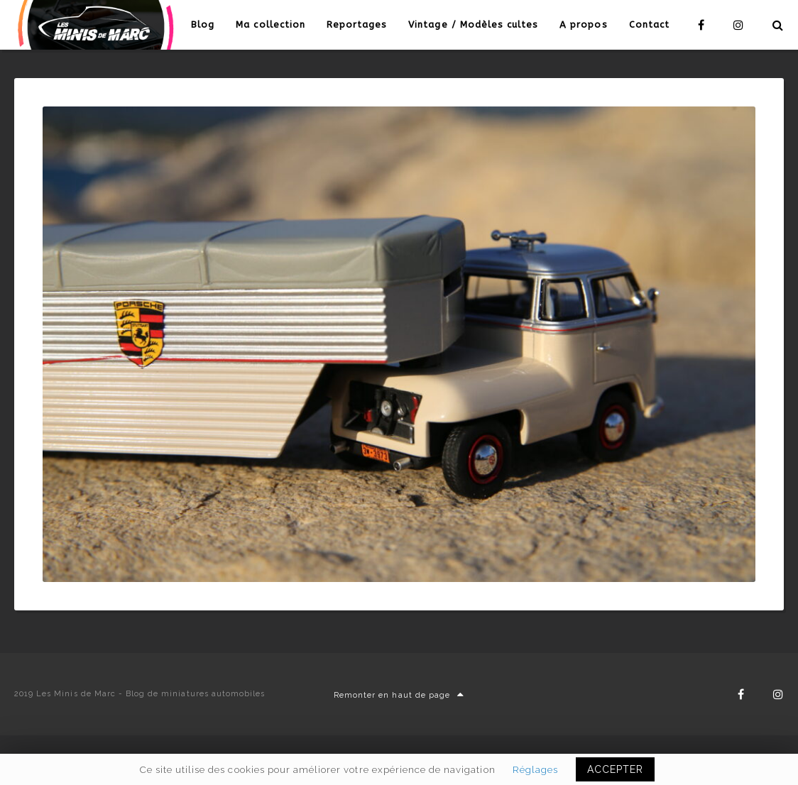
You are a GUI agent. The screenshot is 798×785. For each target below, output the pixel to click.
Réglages (535, 769)
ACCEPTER (615, 769)
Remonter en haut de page (399, 695)
